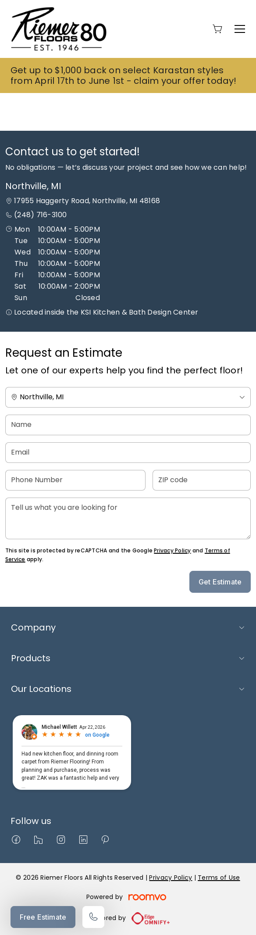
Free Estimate (43, 917)
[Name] (128, 425)
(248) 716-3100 (40, 215)
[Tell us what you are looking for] (128, 518)
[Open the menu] (239, 29)
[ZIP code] (202, 480)
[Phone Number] (75, 480)
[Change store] (128, 397)
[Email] (128, 452)
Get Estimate (220, 581)
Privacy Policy (172, 550)
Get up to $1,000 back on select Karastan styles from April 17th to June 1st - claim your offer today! (124, 75)
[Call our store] (93, 917)
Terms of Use (219, 877)
